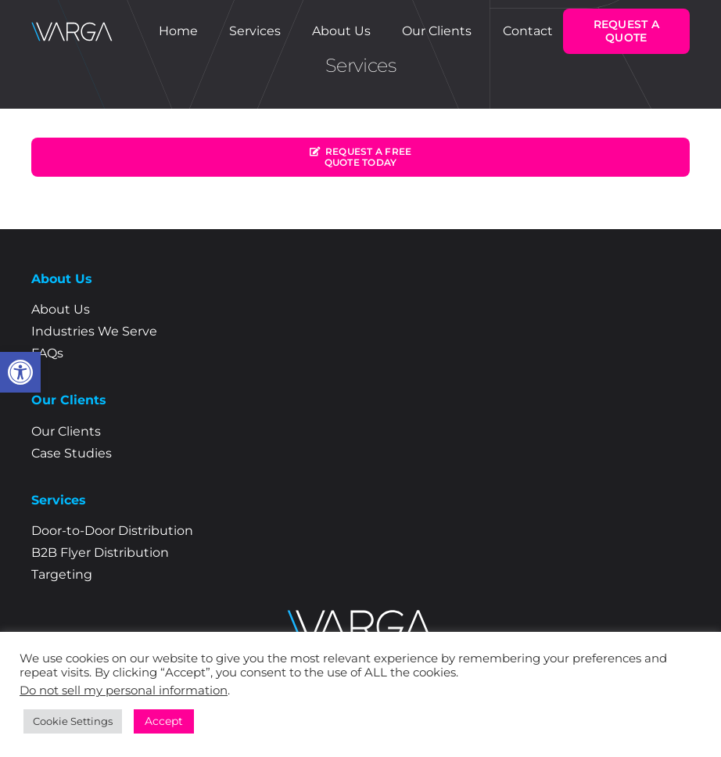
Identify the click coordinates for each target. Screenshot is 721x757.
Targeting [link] (61, 574)
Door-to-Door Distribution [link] (112, 530)
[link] (20, 372)
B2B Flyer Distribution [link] (100, 552)
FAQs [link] (47, 353)
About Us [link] (60, 309)
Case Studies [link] (71, 453)
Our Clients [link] (66, 431)
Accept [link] (164, 721)
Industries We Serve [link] (94, 331)
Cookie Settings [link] (73, 721)
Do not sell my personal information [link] (124, 690)
